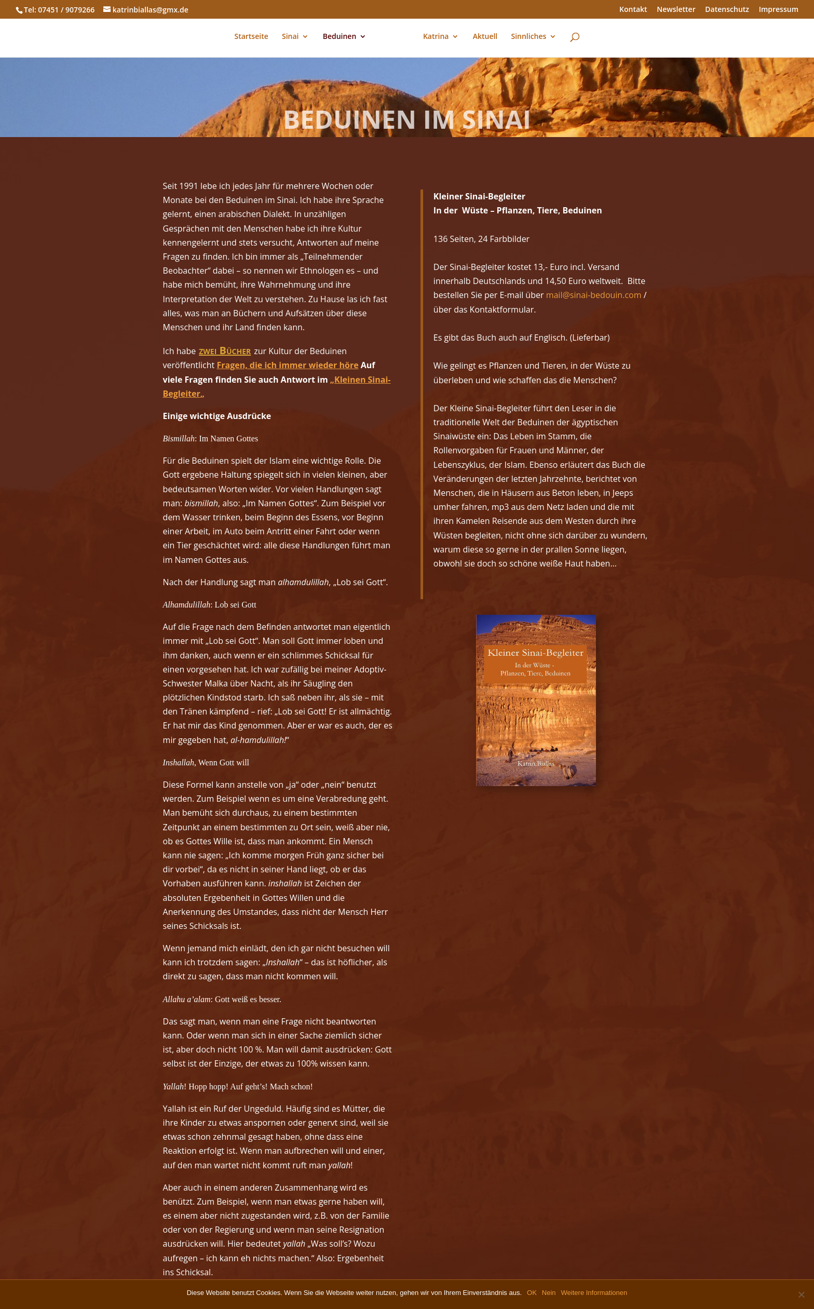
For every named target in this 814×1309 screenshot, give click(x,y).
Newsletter (676, 10)
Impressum (778, 10)
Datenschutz (727, 10)
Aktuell (485, 38)
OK (532, 1293)
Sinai (290, 38)
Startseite (251, 38)
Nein (549, 1293)
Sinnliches (528, 38)
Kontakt (633, 10)
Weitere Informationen (594, 1293)
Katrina (436, 38)
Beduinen (340, 38)
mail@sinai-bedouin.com (594, 295)
